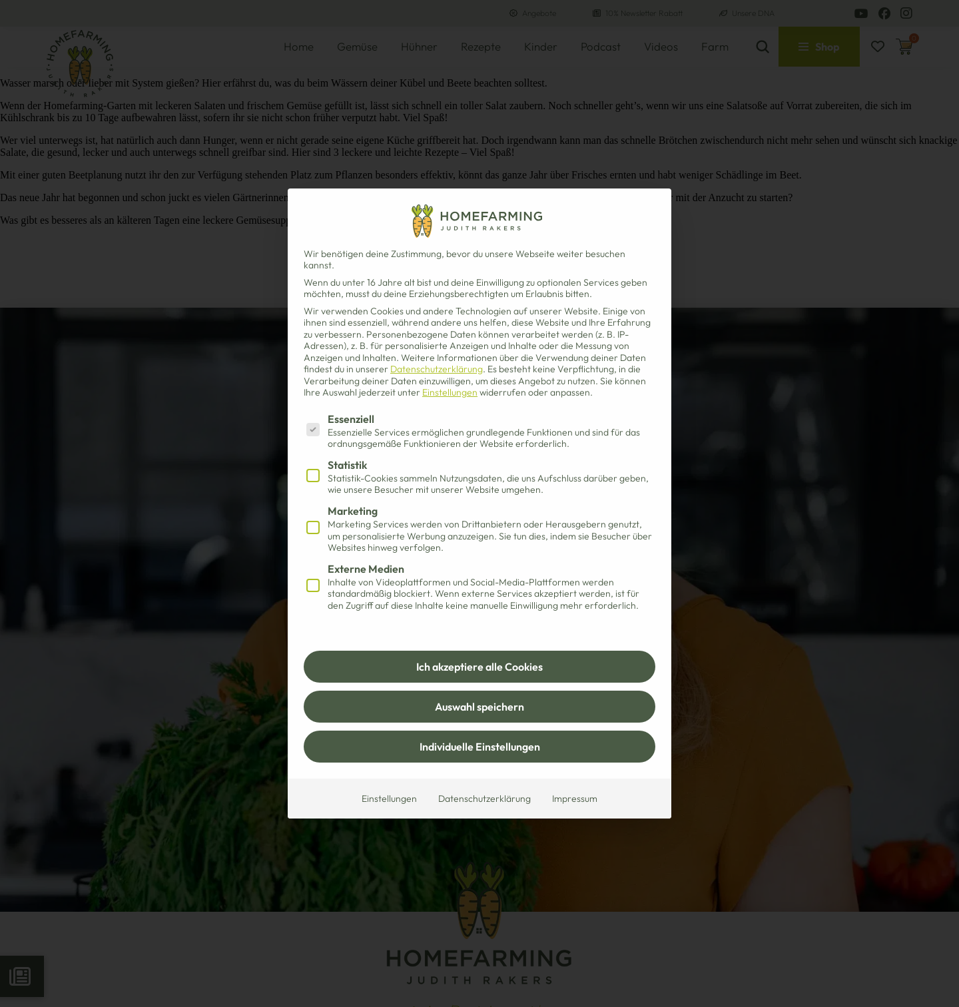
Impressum (574, 799)
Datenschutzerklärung (436, 369)
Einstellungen (389, 799)
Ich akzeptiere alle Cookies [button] (479, 666)
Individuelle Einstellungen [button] (480, 746)
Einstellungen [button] (450, 392)
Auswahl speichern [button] (479, 706)
